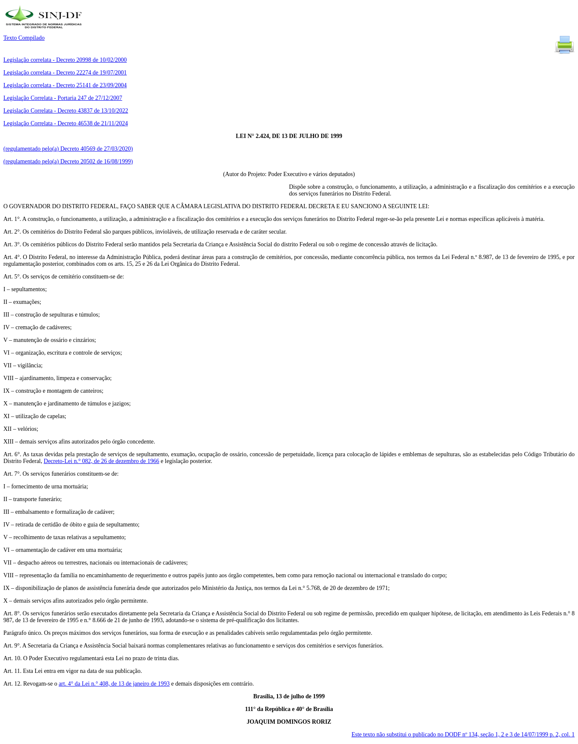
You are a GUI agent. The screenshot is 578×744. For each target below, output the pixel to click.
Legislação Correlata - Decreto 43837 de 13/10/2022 (65, 110)
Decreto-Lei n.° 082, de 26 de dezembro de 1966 (101, 461)
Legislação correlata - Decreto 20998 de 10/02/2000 (65, 60)
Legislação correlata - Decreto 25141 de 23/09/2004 (65, 85)
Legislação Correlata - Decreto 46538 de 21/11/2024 (65, 123)
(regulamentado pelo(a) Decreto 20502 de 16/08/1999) (68, 161)
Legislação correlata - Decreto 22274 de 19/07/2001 (65, 72)
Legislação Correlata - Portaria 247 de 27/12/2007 (62, 98)
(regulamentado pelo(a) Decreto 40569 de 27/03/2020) (68, 149)
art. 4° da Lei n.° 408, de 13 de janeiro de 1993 (114, 684)
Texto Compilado (23, 38)
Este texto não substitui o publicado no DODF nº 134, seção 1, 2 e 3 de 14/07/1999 (463, 734)
